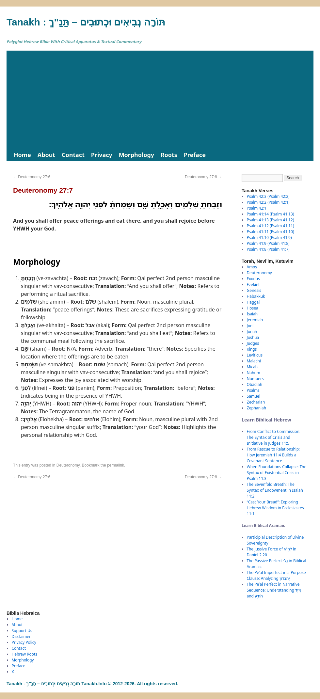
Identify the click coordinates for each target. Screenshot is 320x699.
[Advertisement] (160, 99)
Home (22, 155)
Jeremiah (255, 320)
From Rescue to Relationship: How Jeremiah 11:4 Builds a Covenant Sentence (273, 455)
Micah (252, 367)
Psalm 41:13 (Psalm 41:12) (270, 220)
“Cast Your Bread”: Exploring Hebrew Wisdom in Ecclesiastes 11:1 (275, 507)
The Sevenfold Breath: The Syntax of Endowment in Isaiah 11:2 (275, 490)
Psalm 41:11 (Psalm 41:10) (270, 231)
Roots (169, 155)
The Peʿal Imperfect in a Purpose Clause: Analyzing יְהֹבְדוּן (276, 575)
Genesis (254, 290)
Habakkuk (256, 296)
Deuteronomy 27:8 (203, 177)
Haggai (253, 302)
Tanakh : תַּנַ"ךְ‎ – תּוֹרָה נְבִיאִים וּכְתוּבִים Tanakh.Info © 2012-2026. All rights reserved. (92, 683)
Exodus (253, 278)
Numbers (255, 378)
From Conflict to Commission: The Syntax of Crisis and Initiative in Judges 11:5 (273, 437)
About (46, 155)
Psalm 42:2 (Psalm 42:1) (268, 202)
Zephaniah (256, 408)
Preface (195, 155)
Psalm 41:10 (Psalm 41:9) (269, 237)
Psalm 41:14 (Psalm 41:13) (270, 214)
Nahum (253, 372)
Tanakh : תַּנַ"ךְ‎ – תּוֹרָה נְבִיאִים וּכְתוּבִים (86, 22)
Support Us (22, 630)
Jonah (252, 331)
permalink (115, 465)
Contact (73, 155)
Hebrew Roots (25, 654)
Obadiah (254, 384)
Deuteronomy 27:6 (31, 177)
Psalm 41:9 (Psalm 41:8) (268, 243)
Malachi (254, 361)
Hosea (252, 308)
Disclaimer (21, 636)
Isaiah (252, 314)
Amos (252, 267)
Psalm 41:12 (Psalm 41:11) (270, 226)
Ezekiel (253, 284)
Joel (250, 325)
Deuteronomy (68, 465)
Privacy (101, 155)
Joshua (253, 337)
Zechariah (256, 402)
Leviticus (255, 355)
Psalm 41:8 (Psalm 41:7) (268, 249)
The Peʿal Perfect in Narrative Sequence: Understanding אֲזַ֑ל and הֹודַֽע (274, 590)
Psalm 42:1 (256, 208)
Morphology (136, 155)
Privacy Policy (24, 642)
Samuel (253, 396)
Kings (252, 349)
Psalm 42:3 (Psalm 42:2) (268, 196)
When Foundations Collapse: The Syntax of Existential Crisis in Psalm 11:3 (277, 472)
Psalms (253, 390)
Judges (253, 343)
